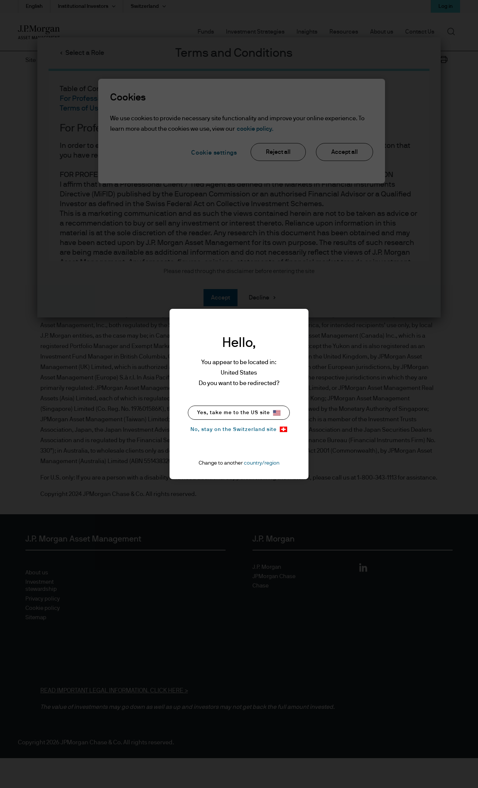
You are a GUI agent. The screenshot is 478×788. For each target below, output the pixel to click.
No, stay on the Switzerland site (238, 429)
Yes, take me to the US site (238, 413)
